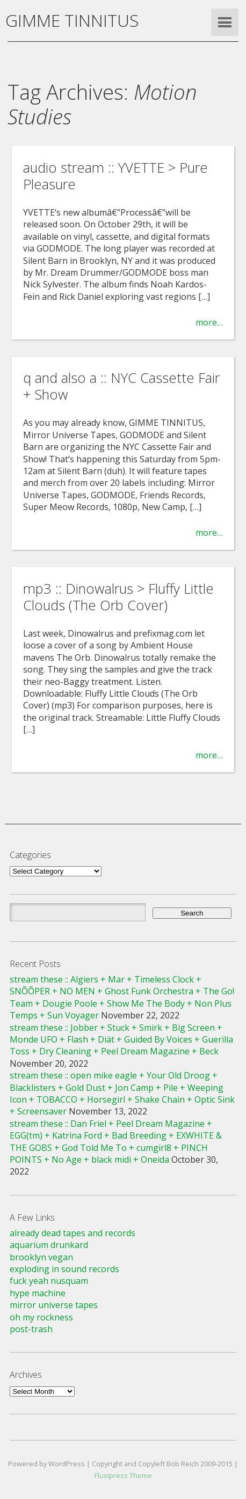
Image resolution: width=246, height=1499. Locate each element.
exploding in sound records (64, 1269)
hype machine (38, 1293)
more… (209, 322)
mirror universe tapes (54, 1305)
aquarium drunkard (49, 1245)
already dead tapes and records (72, 1233)
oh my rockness (41, 1317)
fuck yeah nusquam (49, 1281)
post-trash (31, 1329)
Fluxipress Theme (123, 1475)
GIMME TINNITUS (72, 20)
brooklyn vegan (41, 1257)
